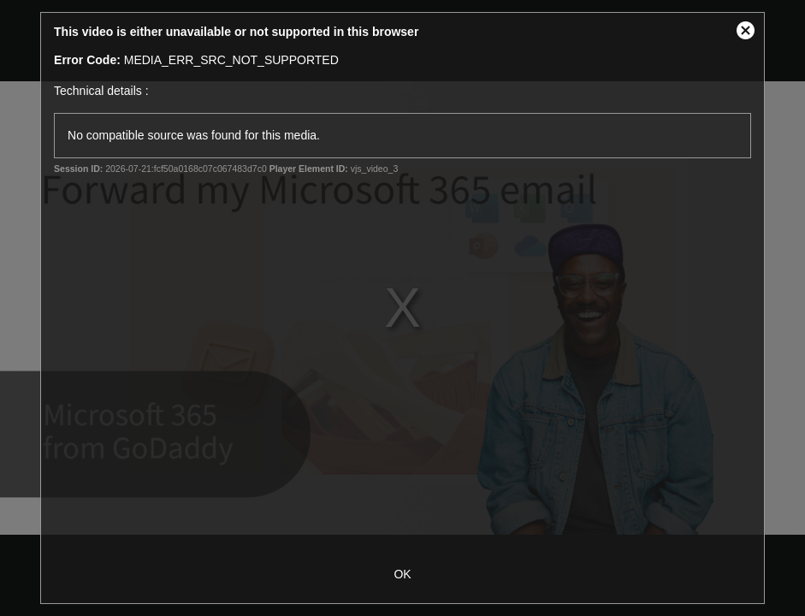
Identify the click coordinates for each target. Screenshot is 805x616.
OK (402, 574)
